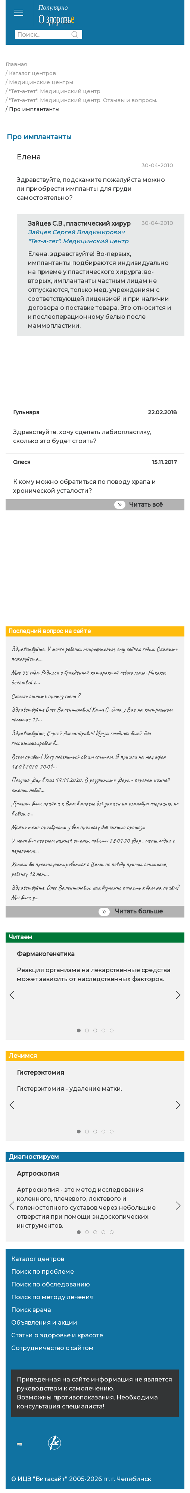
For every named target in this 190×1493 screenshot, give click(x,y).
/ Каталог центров (31, 73)
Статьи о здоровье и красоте (57, 1335)
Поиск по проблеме (42, 1271)
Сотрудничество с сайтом (52, 1348)
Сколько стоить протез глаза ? (45, 696)
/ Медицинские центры (39, 82)
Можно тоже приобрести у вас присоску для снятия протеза (77, 827)
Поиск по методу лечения (52, 1297)
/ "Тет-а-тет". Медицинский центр (53, 91)
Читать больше (131, 912)
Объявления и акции (44, 1322)
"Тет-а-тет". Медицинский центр (78, 241)
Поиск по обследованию (50, 1284)
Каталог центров (37, 1259)
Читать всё (138, 505)
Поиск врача (31, 1309)
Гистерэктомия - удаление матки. (69, 1089)
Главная (16, 64)
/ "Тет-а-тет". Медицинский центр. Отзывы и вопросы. (81, 100)
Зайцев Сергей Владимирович (76, 232)
